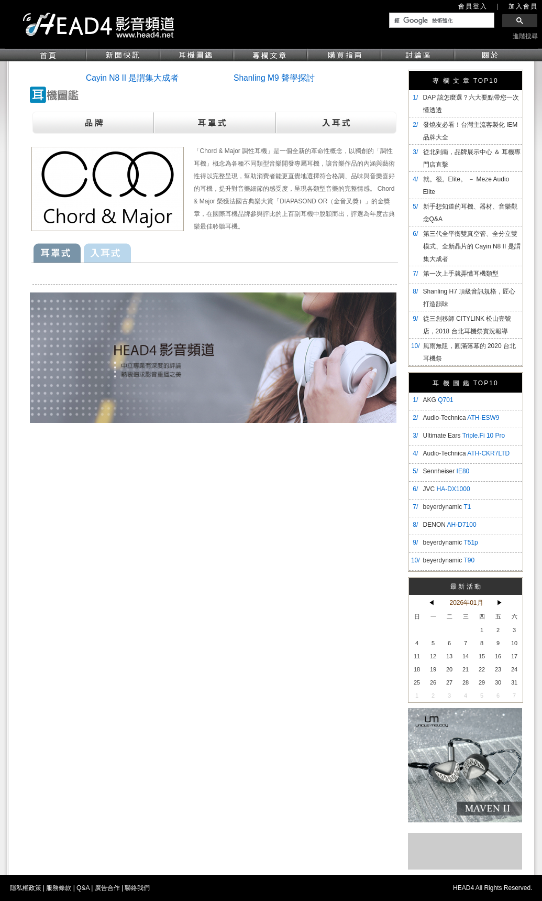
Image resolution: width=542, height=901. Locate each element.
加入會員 (523, 6)
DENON (450, 524)
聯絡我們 (137, 888)
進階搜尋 (525, 36)
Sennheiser (446, 471)
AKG (438, 400)
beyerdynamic (447, 507)
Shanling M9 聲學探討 (274, 77)
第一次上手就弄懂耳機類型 (461, 273)
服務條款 (58, 888)
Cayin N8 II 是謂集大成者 (132, 77)
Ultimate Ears (464, 435)
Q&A (83, 888)
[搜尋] (440, 20)
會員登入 (473, 6)
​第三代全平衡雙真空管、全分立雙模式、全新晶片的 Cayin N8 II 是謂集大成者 (472, 246)
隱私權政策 (25, 888)
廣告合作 (107, 888)
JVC (446, 489)
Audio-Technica (461, 417)
